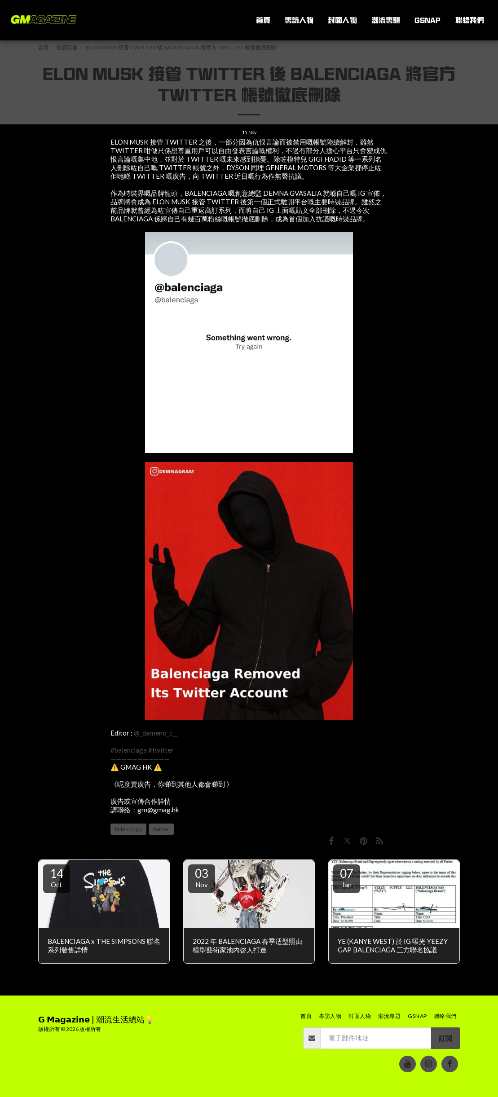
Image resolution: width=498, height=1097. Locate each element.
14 (56, 877)
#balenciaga (128, 750)
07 (346, 877)
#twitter (161, 750)
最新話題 (67, 47)
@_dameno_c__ (156, 733)
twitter (161, 829)
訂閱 (445, 1038)
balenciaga (128, 829)
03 (201, 877)
